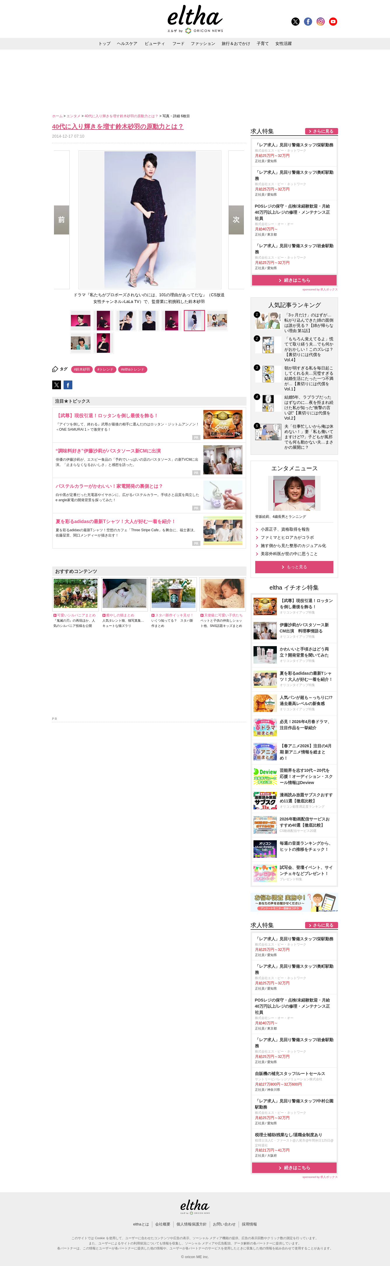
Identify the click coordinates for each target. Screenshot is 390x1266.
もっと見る (297, 566)
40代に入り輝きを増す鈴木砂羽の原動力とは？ (122, 116)
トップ (104, 43)
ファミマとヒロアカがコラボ (287, 537)
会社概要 (162, 1224)
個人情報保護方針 (191, 1224)
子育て (263, 43)
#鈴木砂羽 (82, 369)
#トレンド (105, 369)
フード (178, 43)
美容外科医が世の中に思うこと (289, 553)
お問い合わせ (224, 1224)
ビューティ (155, 43)
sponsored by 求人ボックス (320, 289)
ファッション (203, 43)
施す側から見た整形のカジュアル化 (293, 545)
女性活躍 (283, 43)
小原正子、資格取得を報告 (285, 529)
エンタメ (74, 116)
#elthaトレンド (133, 369)
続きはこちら (297, 280)
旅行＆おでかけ (236, 43)
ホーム (58, 116)
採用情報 (249, 1224)
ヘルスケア (127, 43)
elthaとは (141, 1224)
